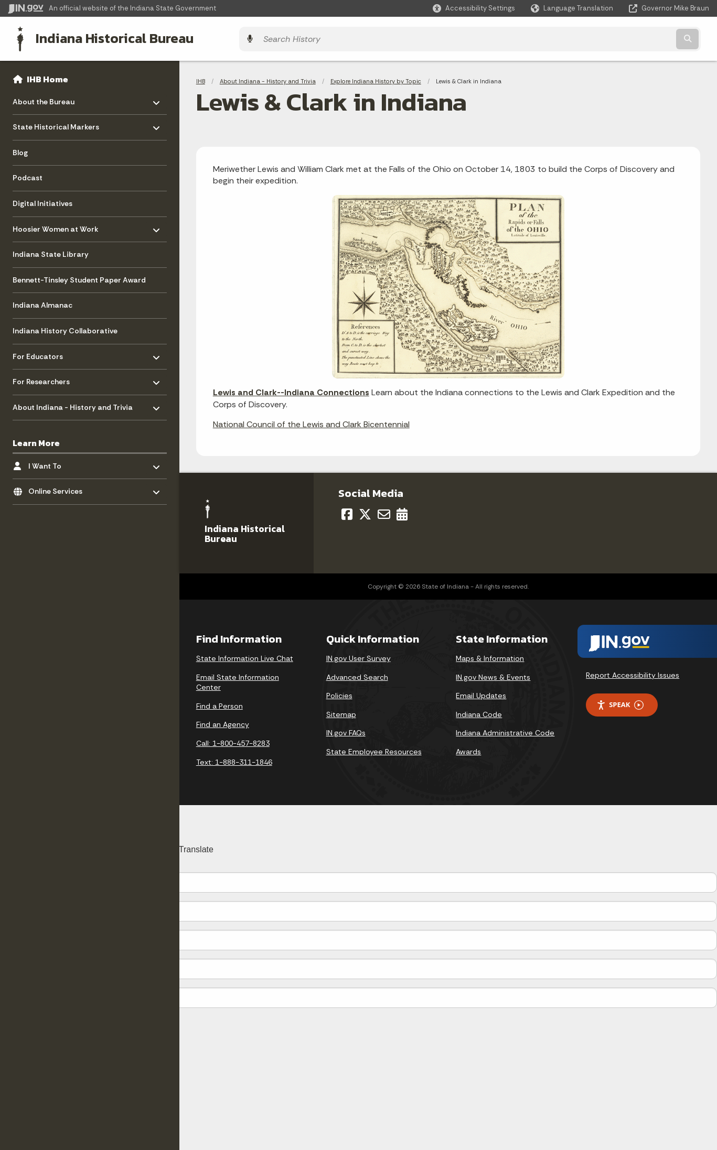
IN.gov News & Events (493, 674)
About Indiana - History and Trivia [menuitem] (73, 402)
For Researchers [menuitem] (43, 377)
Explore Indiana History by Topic (375, 78)
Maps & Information (490, 655)
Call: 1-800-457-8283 (233, 740)
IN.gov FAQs (346, 730)
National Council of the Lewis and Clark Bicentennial (311, 421)
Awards (468, 749)
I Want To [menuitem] (59, 460)
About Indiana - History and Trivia (268, 78)
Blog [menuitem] (20, 150)
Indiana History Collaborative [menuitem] (65, 328)
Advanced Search (357, 674)
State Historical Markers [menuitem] (56, 122)
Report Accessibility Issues (632, 672)
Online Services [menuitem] (59, 486)
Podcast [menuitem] (27, 175)
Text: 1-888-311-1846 (234, 759)
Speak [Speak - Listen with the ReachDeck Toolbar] (620, 702)
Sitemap (341, 712)
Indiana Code (479, 712)
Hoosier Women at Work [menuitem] (56, 223)
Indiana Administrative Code (505, 730)
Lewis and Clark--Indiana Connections (291, 389)
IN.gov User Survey (358, 655)
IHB (200, 78)
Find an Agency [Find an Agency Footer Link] (222, 721)
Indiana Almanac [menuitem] (42, 302)
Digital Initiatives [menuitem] (42, 200)
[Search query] (623, 37)
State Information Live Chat (244, 655)
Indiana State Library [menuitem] (51, 251)
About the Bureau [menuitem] (43, 96)
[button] (474, 8)
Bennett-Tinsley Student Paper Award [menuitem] (79, 277)
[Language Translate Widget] (573, 8)
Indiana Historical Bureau (106, 37)
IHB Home (47, 76)
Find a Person (219, 703)
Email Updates (481, 693)
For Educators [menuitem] (43, 351)
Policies (339, 693)
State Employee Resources (374, 749)
